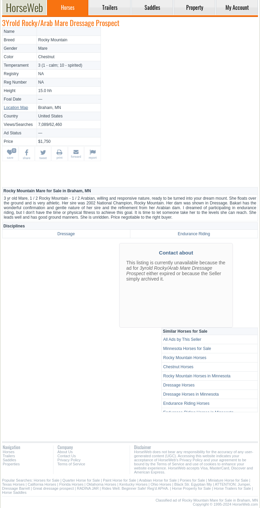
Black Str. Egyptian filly (193, 484)
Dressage (66, 233)
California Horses (42, 484)
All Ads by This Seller (182, 339)
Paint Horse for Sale (119, 480)
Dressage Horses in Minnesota (191, 394)
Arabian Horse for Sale (158, 480)
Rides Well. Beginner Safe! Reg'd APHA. (135, 488)
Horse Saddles (14, 492)
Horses (9, 452)
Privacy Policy (69, 460)
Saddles (9, 460)
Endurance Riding (194, 233)
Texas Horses (13, 484)
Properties (11, 464)
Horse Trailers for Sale (232, 488)
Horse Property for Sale (191, 488)
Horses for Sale (47, 480)
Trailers (9, 456)
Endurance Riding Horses (186, 403)
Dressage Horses (179, 385)
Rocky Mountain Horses (184, 357)
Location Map (16, 107)
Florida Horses (71, 484)
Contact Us (67, 456)
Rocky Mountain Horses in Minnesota (197, 376)
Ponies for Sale (192, 480)
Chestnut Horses (178, 367)
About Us (65, 452)
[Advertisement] (180, 74)
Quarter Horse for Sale (81, 480)
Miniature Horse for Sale (228, 480)
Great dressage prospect (53, 488)
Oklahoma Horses (101, 484)
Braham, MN (49, 107)
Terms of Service (71, 464)
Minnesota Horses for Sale (187, 348)
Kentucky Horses (134, 484)
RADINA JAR (88, 488)
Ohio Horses (161, 484)
